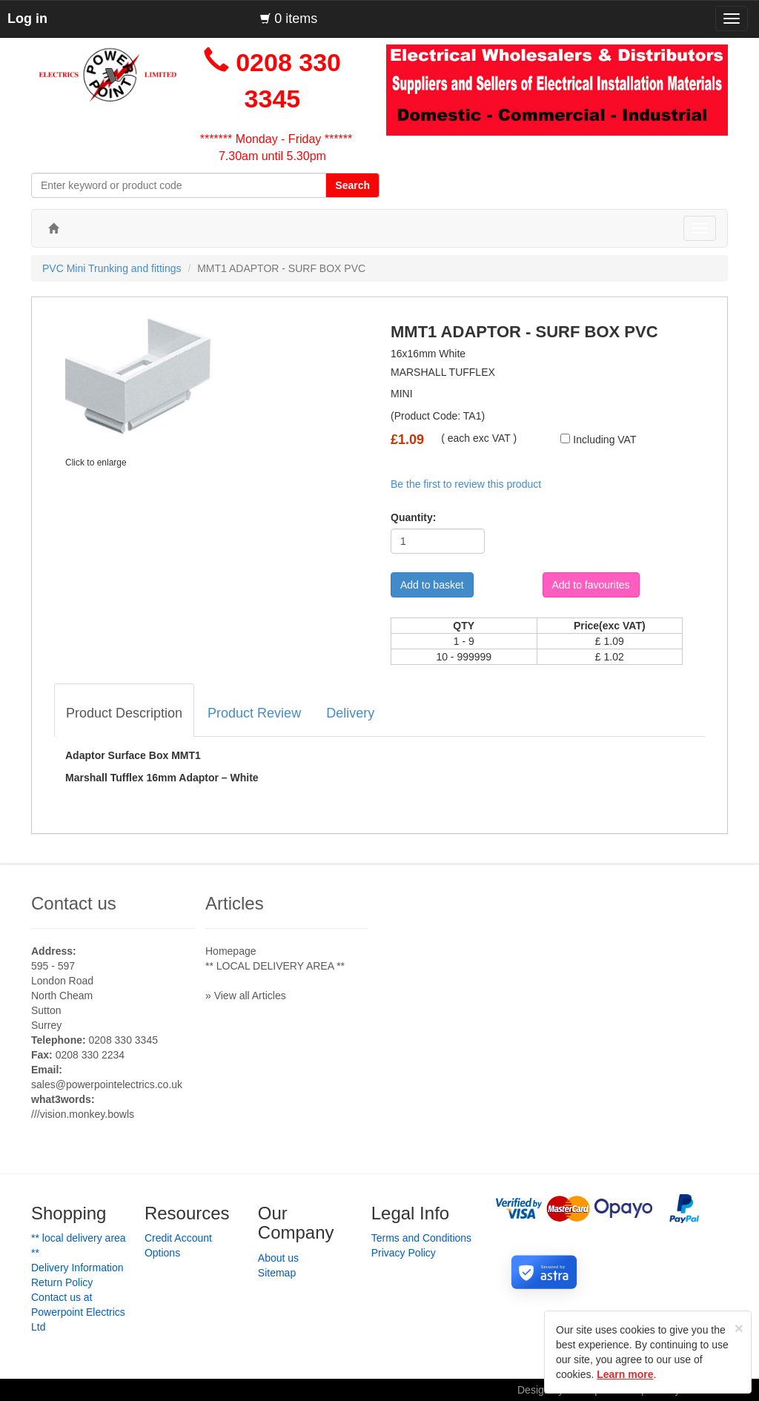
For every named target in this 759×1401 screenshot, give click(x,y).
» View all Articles (245, 995)
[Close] (739, 1328)
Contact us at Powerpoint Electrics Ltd (78, 1312)
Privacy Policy (403, 1253)
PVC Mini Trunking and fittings (112, 268)
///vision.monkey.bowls (82, 1114)
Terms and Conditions (421, 1238)
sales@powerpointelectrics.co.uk (106, 1084)
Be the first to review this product (466, 484)
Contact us (73, 903)
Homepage (230, 951)
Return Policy (62, 1282)
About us (278, 1258)
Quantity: (408, 517)
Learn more (625, 1374)
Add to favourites (591, 585)
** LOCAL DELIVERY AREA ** (275, 966)
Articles (234, 903)
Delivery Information (77, 1268)
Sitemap (277, 1273)
